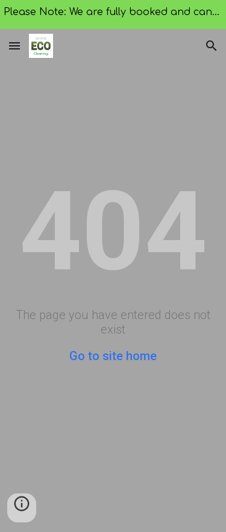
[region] (113, 14)
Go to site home (113, 356)
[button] (14, 45)
